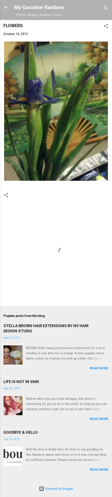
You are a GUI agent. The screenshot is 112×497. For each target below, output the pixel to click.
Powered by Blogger (56, 489)
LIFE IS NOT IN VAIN (21, 381)
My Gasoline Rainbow (39, 7)
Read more (99, 368)
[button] (106, 26)
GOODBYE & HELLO (20, 432)
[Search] (106, 8)
